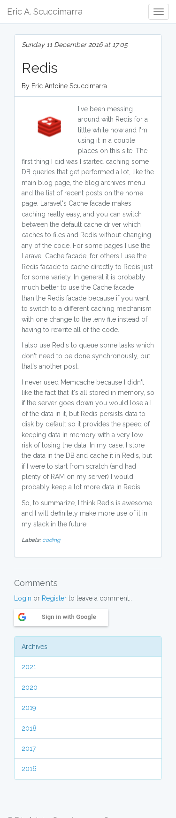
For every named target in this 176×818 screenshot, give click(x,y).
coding (51, 540)
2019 (29, 707)
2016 (29, 768)
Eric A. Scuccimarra (45, 11)
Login (22, 598)
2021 (29, 667)
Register (54, 598)
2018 (29, 728)
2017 (29, 748)
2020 (30, 687)
